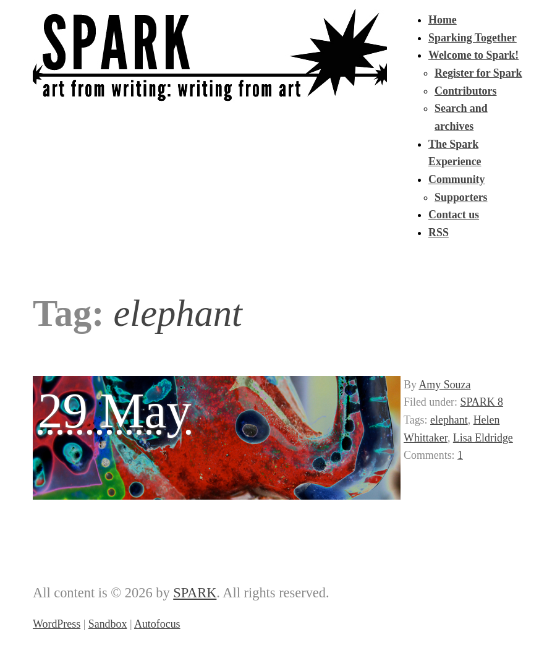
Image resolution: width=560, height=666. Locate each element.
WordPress (56, 624)
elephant (449, 420)
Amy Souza (444, 384)
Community (456, 179)
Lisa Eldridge (483, 438)
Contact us (453, 214)
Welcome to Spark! (473, 55)
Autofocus (157, 624)
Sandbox (107, 624)
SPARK (194, 592)
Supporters (461, 197)
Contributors (465, 91)
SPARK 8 (482, 402)
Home (442, 20)
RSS (438, 232)
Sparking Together (472, 38)
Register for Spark (478, 73)
